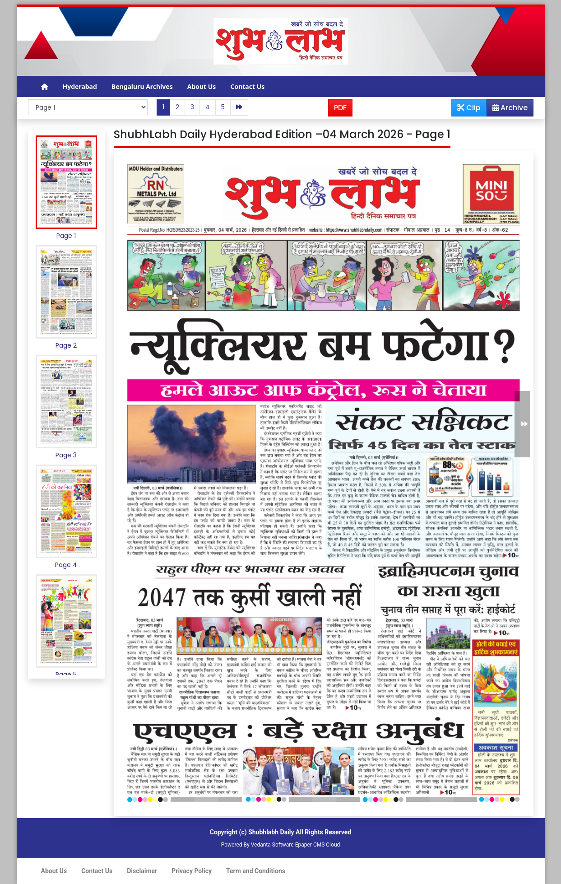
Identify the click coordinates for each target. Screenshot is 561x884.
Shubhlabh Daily (271, 832)
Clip (469, 107)
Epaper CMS (310, 845)
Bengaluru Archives (142, 86)
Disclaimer (142, 871)
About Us (201, 86)
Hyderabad (80, 86)
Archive (507, 109)
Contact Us (247, 86)
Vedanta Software (272, 845)
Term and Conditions (255, 871)
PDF (340, 107)
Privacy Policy (192, 871)
